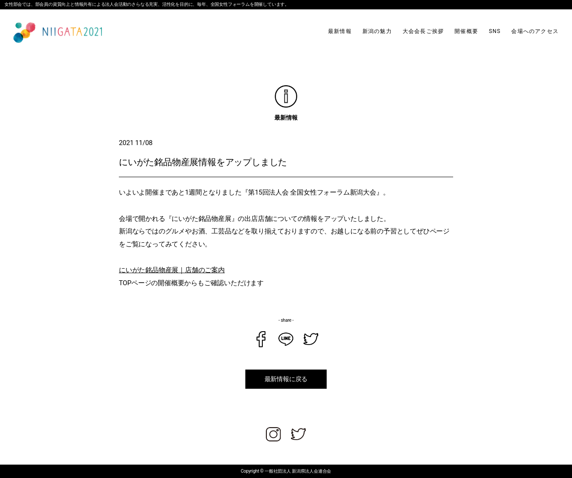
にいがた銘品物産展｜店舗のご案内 (172, 270)
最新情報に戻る (286, 378)
